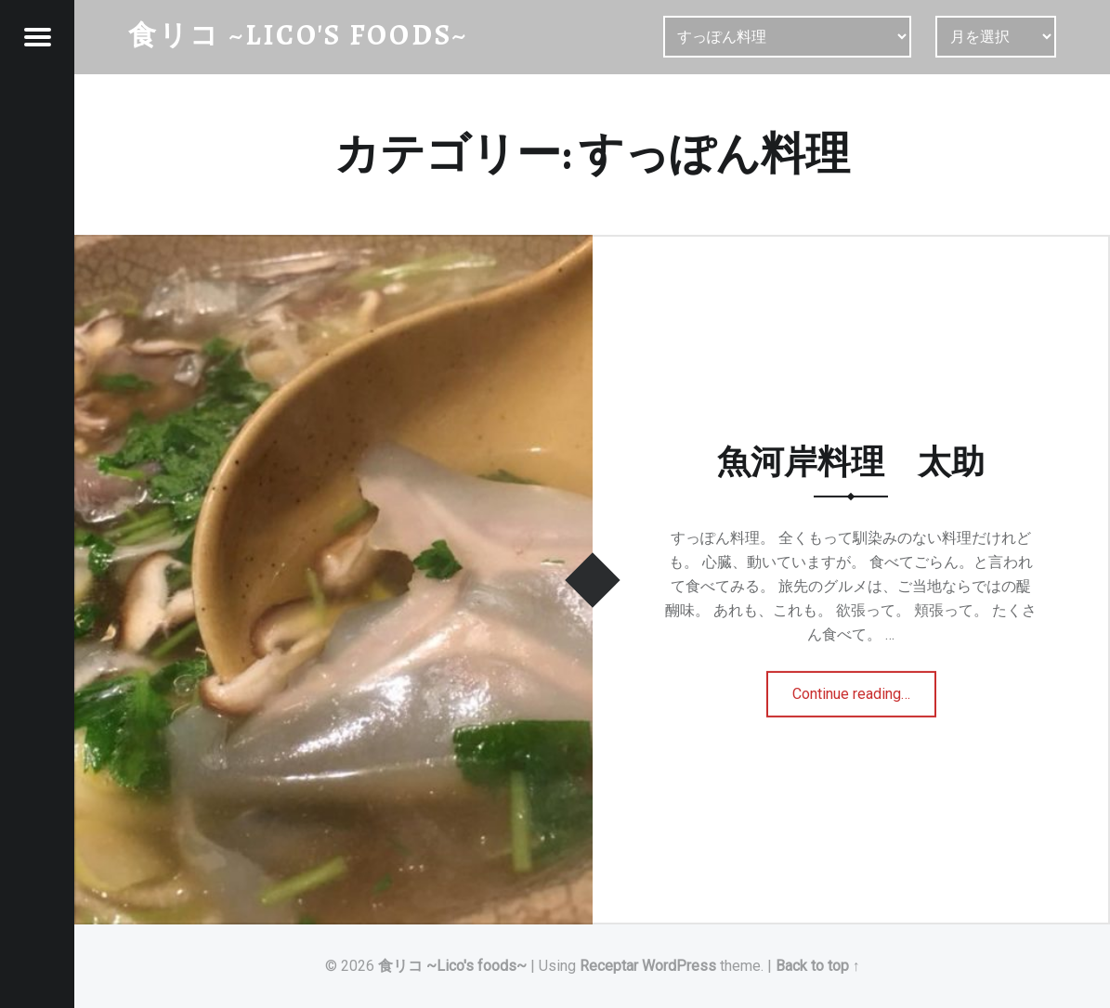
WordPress (679, 966)
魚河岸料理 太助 (851, 462)
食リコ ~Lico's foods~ (452, 966)
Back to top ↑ (818, 966)
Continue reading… (861, 688)
